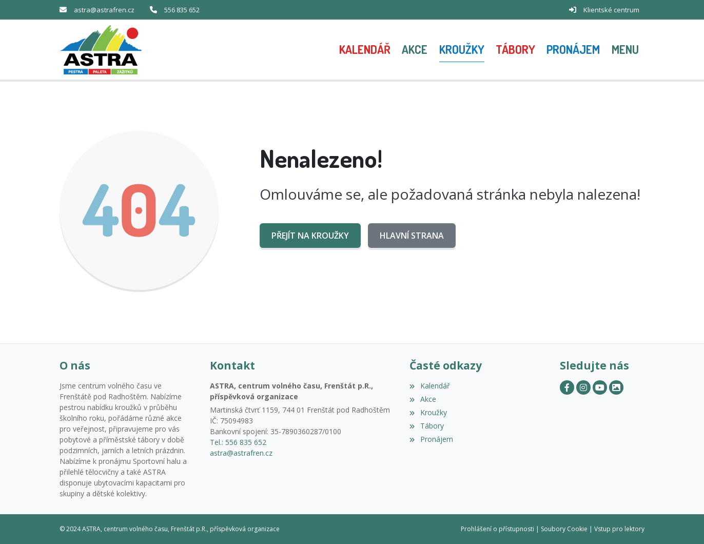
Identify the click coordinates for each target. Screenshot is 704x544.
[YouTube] (600, 387)
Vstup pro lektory (619, 528)
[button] (625, 50)
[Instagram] (583, 387)
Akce (422, 399)
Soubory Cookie (564, 528)
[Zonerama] (616, 387)
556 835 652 (182, 9)
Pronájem (431, 439)
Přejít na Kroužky (310, 235)
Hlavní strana (412, 235)
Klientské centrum (611, 9)
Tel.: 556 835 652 (238, 442)
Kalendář (429, 386)
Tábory (426, 426)
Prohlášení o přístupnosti (497, 528)
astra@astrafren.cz (104, 9)
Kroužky (427, 412)
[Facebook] (567, 387)
